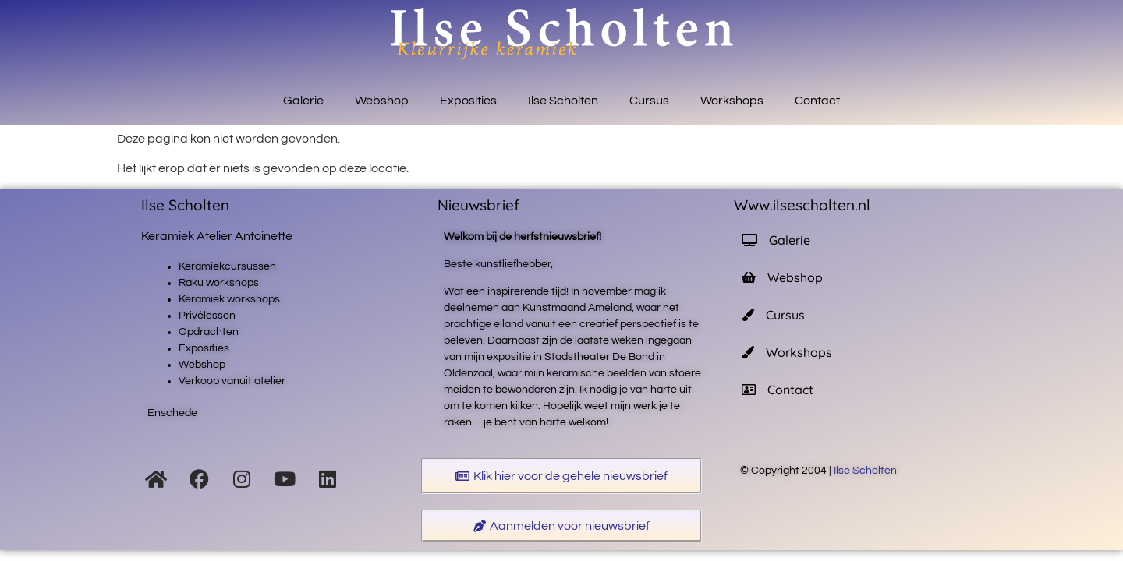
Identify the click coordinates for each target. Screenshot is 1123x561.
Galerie (303, 100)
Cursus (649, 100)
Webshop (382, 100)
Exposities (468, 100)
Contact (817, 100)
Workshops (731, 100)
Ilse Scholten (563, 100)
